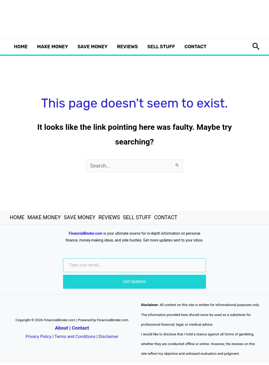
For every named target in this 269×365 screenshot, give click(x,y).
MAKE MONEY (52, 47)
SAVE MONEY (92, 47)
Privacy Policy (38, 338)
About (61, 329)
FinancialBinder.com (85, 235)
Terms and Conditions (74, 338)
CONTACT (195, 47)
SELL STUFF (161, 47)
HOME (21, 47)
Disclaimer (108, 338)
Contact (80, 329)
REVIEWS (127, 47)
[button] (256, 46)
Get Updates (134, 283)
